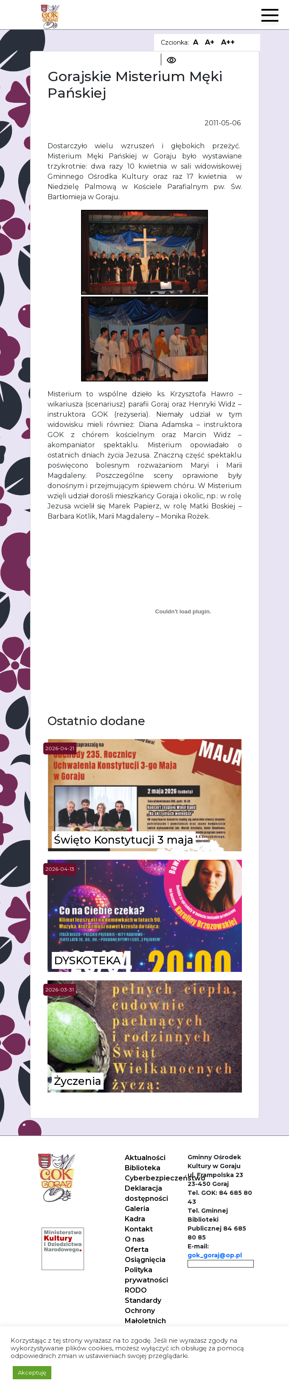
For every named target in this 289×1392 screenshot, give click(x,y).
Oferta (137, 1249)
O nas (135, 1239)
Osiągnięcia (145, 1260)
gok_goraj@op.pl (215, 1255)
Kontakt (139, 1229)
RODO (136, 1290)
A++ (228, 42)
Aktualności (145, 1158)
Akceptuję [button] (32, 1372)
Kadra (135, 1219)
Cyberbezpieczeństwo (165, 1178)
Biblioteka (142, 1168)
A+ (209, 42)
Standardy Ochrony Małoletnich (145, 1310)
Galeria (137, 1209)
